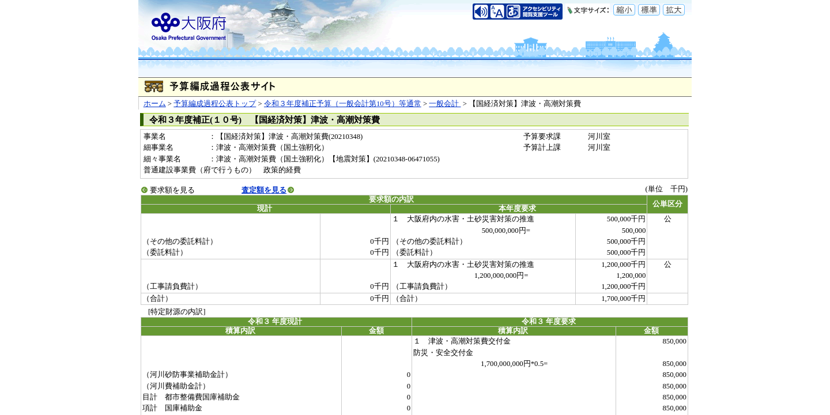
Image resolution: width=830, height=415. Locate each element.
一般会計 (445, 104)
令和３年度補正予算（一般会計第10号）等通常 (342, 104)
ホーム (155, 104)
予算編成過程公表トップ (214, 104)
